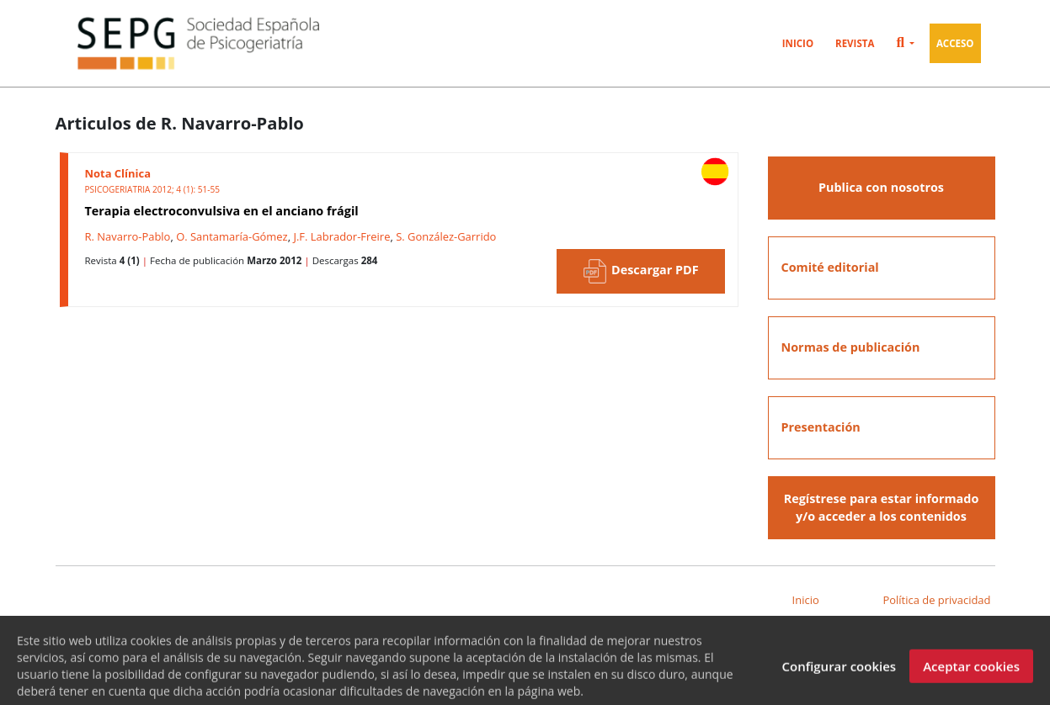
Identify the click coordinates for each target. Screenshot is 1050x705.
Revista (854, 43)
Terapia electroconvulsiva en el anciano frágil (222, 211)
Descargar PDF (640, 271)
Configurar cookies (838, 671)
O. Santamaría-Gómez (232, 236)
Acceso (955, 43)
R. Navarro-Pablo (128, 236)
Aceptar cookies (971, 671)
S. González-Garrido (446, 236)
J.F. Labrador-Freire (341, 236)
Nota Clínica (118, 173)
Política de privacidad (936, 599)
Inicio (797, 43)
